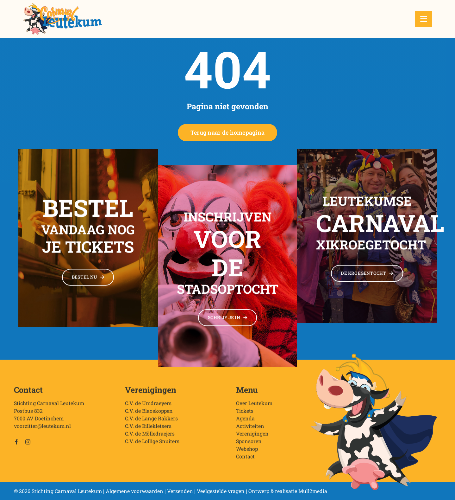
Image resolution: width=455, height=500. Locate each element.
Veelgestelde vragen (221, 491)
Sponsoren (249, 445)
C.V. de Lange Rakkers (151, 422)
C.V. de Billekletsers (148, 429)
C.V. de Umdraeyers (148, 407)
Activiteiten (250, 429)
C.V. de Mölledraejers (150, 437)
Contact (245, 460)
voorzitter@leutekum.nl (42, 429)
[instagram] (27, 445)
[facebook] (16, 445)
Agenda (245, 422)
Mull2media (312, 491)
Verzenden (180, 491)
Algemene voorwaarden (134, 491)
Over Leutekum (254, 407)
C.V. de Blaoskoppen (149, 414)
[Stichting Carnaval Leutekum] (62, 5)
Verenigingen (252, 437)
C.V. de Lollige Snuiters (152, 445)
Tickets (244, 414)
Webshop (247, 452)
